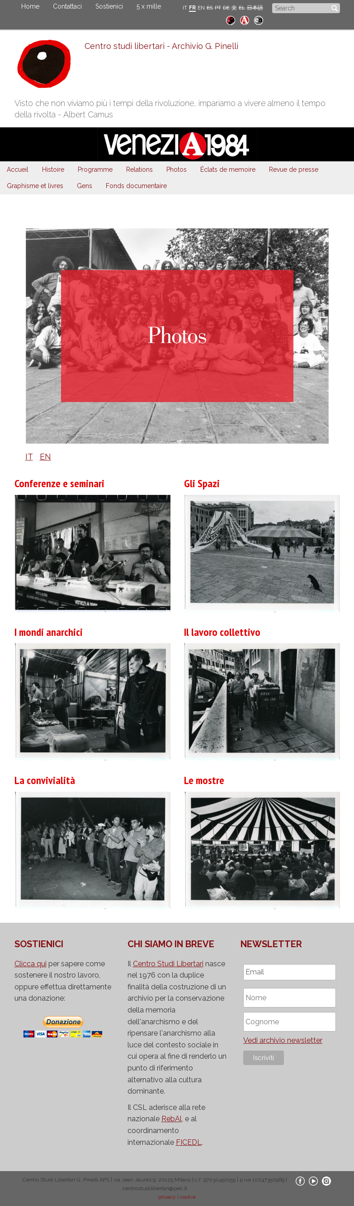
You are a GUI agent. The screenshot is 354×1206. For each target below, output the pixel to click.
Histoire (53, 169)
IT (185, 8)
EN (201, 8)
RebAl (171, 1118)
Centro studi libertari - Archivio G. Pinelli (161, 46)
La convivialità (44, 780)
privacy (167, 1197)
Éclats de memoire (227, 169)
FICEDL (189, 1142)
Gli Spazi (202, 483)
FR (192, 8)
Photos (176, 169)
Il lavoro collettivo (222, 632)
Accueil (17, 169)
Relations (139, 169)
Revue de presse (293, 169)
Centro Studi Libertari (168, 963)
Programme (95, 169)
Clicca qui (30, 963)
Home (30, 6)
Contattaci (67, 6)
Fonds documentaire (136, 185)
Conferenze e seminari (59, 483)
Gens (84, 185)
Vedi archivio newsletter (282, 1040)
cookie (188, 1197)
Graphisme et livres (35, 185)
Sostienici (109, 6)
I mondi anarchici (48, 632)
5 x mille (149, 6)
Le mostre (204, 780)
